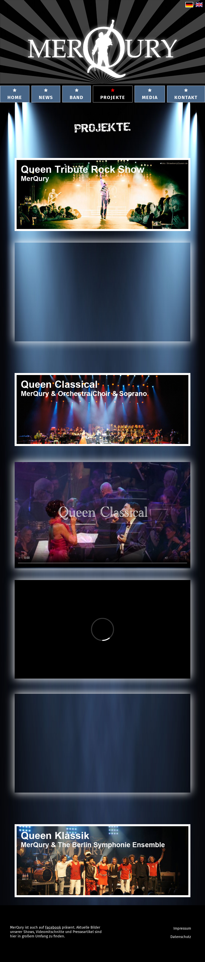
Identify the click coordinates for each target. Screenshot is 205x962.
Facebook (53, 927)
